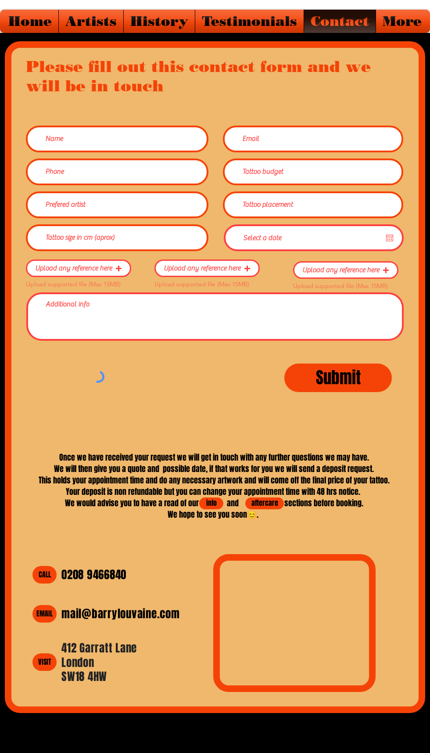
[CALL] (44, 575)
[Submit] (338, 378)
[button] (78, 268)
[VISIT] (44, 662)
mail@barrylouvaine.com (120, 614)
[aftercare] (264, 503)
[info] (211, 503)
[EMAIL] (44, 614)
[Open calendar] (389, 237)
